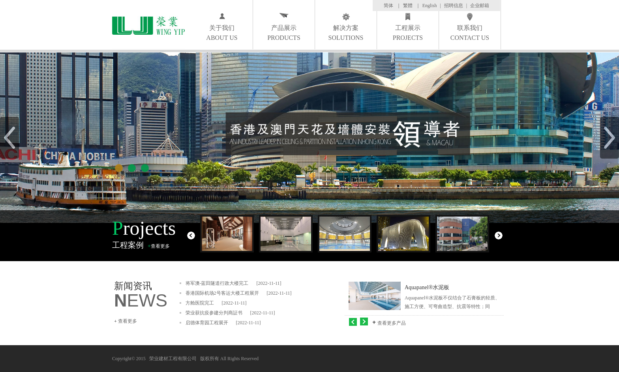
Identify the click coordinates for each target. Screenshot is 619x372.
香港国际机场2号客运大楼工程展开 (222, 293)
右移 (365, 321)
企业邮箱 (479, 5)
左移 (353, 321)
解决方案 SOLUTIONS (346, 32)
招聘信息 (453, 5)
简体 (388, 5)
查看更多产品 (391, 323)
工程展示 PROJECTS (408, 32)
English (429, 5)
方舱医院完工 (200, 303)
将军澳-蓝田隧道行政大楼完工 (217, 283)
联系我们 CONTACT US (469, 32)
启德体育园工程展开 (207, 322)
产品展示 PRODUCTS (283, 32)
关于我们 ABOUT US (221, 32)
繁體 (408, 5)
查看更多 (160, 246)
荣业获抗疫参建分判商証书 (214, 313)
